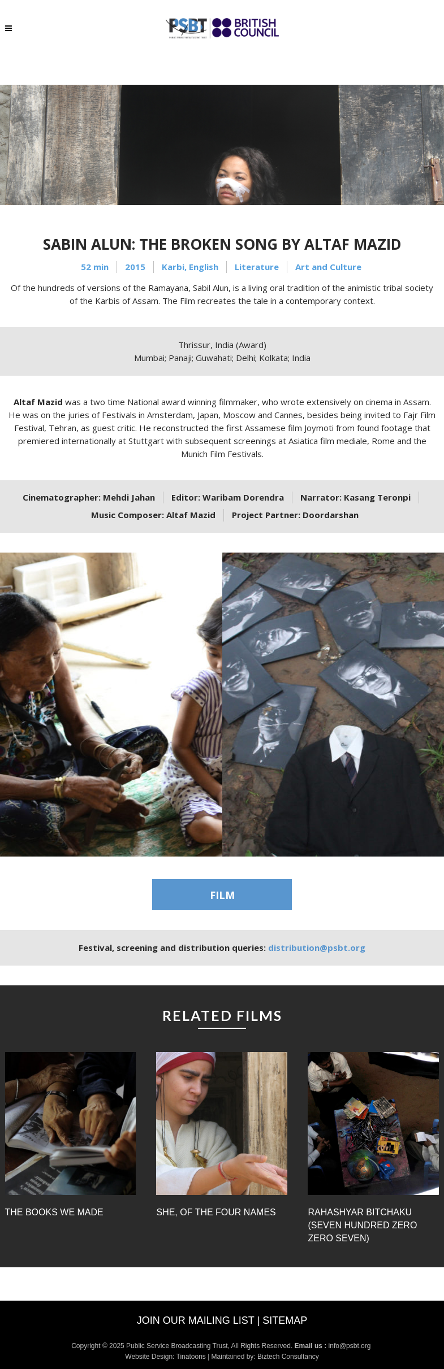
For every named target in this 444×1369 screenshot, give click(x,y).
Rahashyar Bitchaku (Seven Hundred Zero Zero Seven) (362, 1225)
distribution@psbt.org (316, 947)
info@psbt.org (351, 1346)
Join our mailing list (196, 1320)
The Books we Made (54, 1212)
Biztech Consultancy (288, 1357)
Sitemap (284, 1320)
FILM (222, 895)
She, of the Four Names (215, 1212)
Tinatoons (191, 1357)
